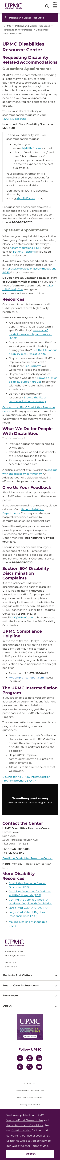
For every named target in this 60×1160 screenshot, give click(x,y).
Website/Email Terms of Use (30, 1090)
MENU (55, 2)
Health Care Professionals (21, 985)
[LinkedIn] (39, 1059)
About (7, 1005)
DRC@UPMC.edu (21, 617)
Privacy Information (30, 1104)
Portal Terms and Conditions (24, 1125)
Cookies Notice (21, 1130)
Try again (30, 809)
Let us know (32, 365)
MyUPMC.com (31, 148)
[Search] (47, 6)
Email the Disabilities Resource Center (27, 858)
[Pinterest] (20, 1067)
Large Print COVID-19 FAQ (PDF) (29, 907)
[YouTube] (39, 1067)
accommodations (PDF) (25, 247)
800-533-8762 (11, 966)
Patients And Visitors (17, 975)
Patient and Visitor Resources (26, 17)
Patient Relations (24, 251)
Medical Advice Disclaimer (30, 1097)
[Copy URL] (30, 801)
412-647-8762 (11, 962)
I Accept (30, 1153)
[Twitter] (29, 1067)
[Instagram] (29, 1059)
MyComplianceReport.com (26, 677)
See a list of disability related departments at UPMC (30, 334)
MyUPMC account (14, 118)
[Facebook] (20, 1059)
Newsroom (10, 995)
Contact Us (30, 1083)
